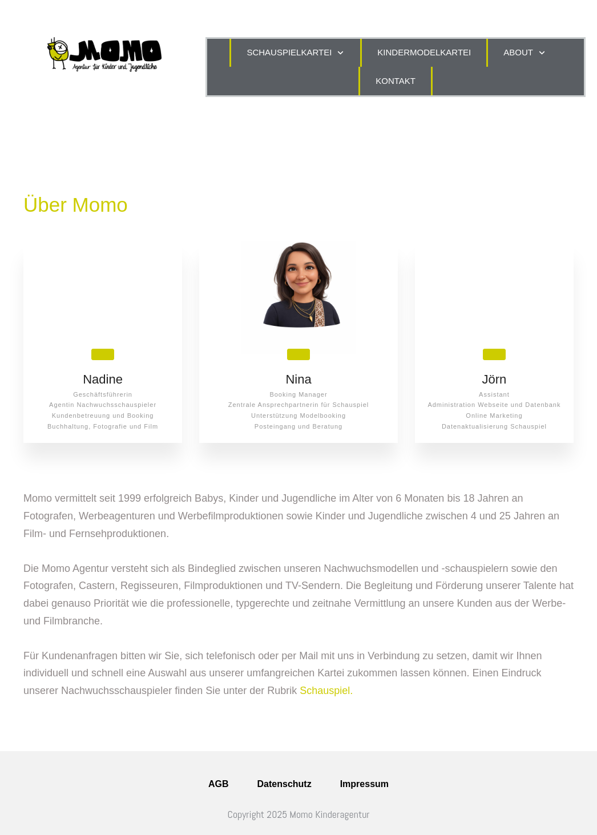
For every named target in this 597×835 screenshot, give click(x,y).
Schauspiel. (326, 690)
